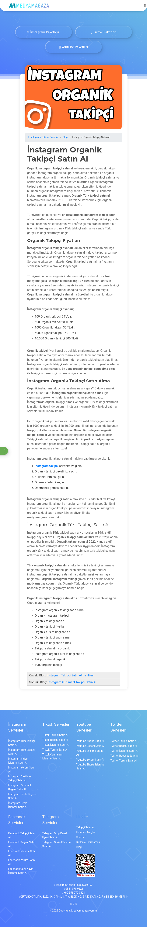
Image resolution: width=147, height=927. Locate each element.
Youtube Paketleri (73, 47)
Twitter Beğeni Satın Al (123, 745)
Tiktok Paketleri (103, 32)
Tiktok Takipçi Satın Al (55, 734)
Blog (65, 137)
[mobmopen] (145, 4)
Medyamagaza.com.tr (84, 910)
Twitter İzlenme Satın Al (124, 750)
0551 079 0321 (73, 888)
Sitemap (81, 837)
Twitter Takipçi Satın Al (123, 740)
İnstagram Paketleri (43, 32)
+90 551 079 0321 (73, 892)
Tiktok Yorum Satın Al (55, 749)
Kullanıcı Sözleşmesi (88, 842)
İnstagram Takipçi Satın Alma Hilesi (70, 675)
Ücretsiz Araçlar (85, 832)
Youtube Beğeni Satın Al (90, 745)
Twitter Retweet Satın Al (124, 755)
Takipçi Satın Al (85, 827)
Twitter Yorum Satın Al (123, 760)
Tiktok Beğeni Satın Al (55, 739)
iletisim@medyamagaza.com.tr (73, 884)
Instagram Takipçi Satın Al (43, 137)
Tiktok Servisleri (56, 724)
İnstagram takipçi (46, 466)
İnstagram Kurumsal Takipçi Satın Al (72, 682)
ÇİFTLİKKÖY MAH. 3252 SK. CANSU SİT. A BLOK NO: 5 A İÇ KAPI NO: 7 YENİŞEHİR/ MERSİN (73, 896)
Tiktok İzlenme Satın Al (55, 744)
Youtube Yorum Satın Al (90, 759)
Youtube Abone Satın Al (90, 740)
